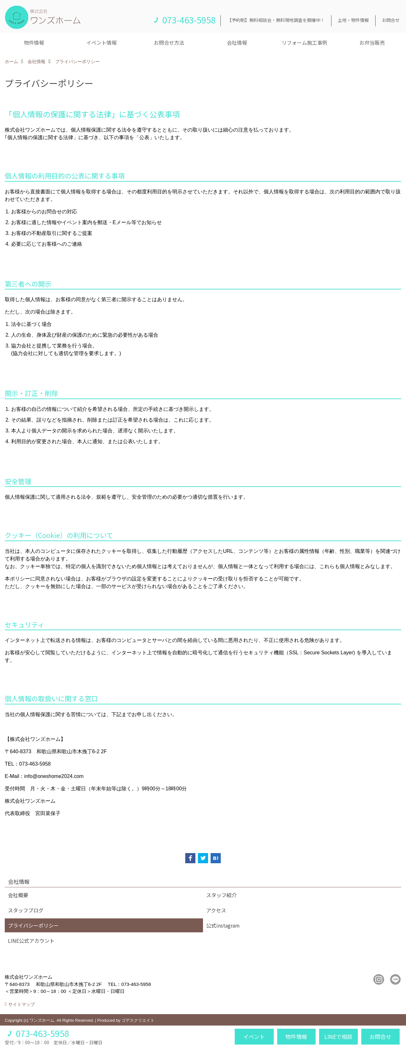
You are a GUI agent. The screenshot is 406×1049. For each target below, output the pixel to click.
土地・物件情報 (353, 20)
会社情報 (237, 42)
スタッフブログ (25, 910)
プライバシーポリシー (33, 925)
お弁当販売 (372, 42)
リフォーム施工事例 (304, 42)
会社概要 (18, 895)
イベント (254, 1036)
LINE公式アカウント (31, 940)
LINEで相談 (338, 1036)
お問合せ (391, 20)
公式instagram (223, 925)
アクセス (216, 910)
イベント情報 (101, 42)
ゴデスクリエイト (137, 1020)
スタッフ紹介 (221, 895)
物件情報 (34, 42)
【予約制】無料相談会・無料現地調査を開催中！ (276, 20)
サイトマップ (21, 1004)
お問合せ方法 (169, 42)
